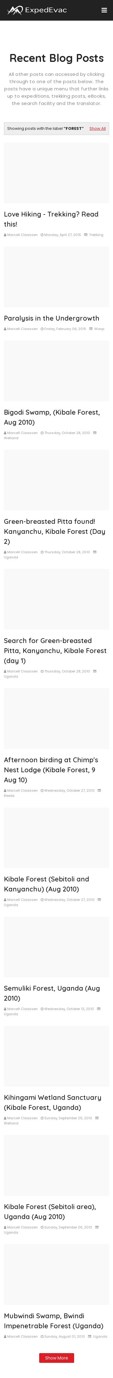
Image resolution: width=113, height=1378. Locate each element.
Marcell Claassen (22, 234)
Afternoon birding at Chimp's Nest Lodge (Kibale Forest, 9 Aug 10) (51, 770)
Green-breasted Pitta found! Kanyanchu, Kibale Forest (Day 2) (54, 531)
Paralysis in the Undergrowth (51, 318)
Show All (97, 128)
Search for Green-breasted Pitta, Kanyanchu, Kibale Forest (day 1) (55, 650)
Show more (56, 1358)
